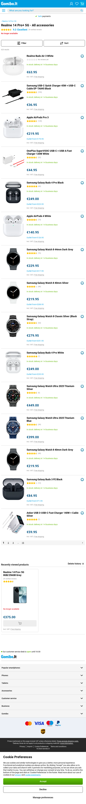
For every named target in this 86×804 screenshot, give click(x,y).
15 (23, 543)
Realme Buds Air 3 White (40, 55)
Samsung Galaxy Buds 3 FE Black (44, 479)
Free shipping (39, 77)
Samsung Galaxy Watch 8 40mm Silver (48, 282)
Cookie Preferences (41, 746)
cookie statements (33, 775)
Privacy (22, 746)
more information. (66, 743)
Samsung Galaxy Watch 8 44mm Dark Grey (50, 249)
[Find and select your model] (45, 10)
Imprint (29, 746)
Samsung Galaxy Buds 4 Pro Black (45, 182)
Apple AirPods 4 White (39, 216)
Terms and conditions (58, 746)
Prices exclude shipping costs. (68, 741)
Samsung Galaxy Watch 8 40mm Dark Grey (50, 449)
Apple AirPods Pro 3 (38, 117)
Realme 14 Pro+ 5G (9, 21)
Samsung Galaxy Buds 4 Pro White (45, 352)
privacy (18, 775)
